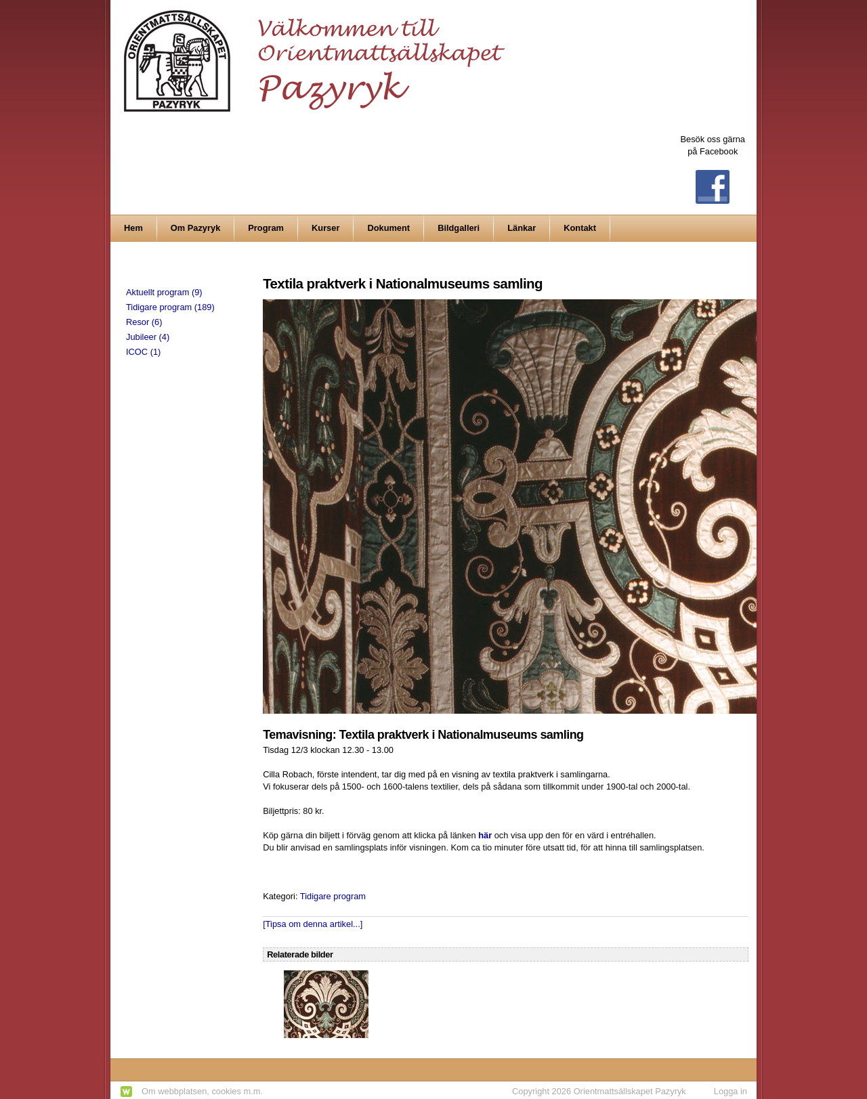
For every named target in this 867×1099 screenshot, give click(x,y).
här (485, 835)
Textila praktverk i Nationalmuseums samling (403, 283)
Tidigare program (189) (170, 307)
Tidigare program (333, 896)
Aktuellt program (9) (164, 292)
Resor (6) (144, 322)
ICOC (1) (143, 352)
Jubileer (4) (147, 337)
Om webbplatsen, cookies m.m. (202, 1091)
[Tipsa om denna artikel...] (312, 924)
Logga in (730, 1091)
